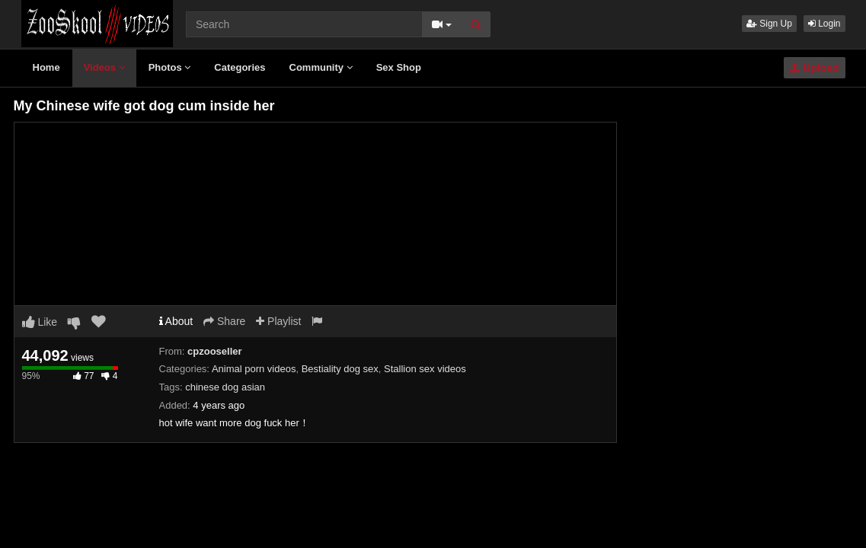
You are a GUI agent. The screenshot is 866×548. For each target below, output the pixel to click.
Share (224, 321)
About (176, 321)
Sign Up (769, 23)
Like (40, 322)
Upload (814, 68)
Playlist (278, 321)
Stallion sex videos (425, 368)
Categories (239, 67)
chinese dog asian (225, 387)
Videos (104, 67)
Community (321, 67)
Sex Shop (398, 67)
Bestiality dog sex (340, 368)
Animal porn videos (254, 368)
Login (824, 23)
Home (46, 67)
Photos (170, 67)
